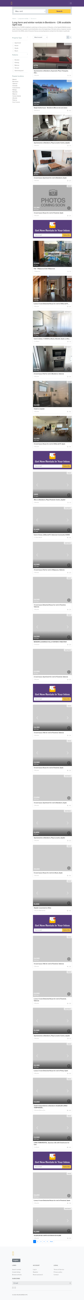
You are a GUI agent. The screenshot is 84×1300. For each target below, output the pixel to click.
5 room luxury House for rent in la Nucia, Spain (48, 873)
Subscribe (66, 235)
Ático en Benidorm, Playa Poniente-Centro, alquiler (49, 500)
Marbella (14, 92)
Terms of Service (59, 1269)
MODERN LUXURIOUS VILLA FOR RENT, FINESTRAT (50, 642)
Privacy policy (58, 1272)
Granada (14, 85)
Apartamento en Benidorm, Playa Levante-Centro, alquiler (52, 143)
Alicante (14, 98)
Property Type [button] (20, 38)
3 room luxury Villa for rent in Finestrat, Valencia (49, 732)
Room (16, 51)
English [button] (15, 1260)
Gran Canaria (16, 102)
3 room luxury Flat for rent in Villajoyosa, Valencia (49, 570)
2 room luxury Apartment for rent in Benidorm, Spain (50, 178)
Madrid (14, 79)
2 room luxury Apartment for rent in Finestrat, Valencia (51, 677)
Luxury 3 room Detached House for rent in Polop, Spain (51, 1070)
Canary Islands (16, 96)
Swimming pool (19, 70)
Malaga (14, 89)
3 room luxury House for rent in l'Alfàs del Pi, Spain (49, 444)
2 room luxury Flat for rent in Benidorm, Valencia (49, 374)
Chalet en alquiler (39, 409)
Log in (35, 1269)
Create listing (16, 1272)
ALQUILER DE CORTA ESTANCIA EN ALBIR (47, 1235)
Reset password (38, 1274)
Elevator (17, 60)
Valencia (14, 83)
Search (59, 11)
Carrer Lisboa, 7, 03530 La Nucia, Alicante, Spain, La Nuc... (52, 339)
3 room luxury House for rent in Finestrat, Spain (48, 213)
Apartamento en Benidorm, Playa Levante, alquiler (49, 838)
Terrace (17, 68)
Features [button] (20, 55)
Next (51, 1241)
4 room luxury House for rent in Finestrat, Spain (48, 768)
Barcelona (15, 81)
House (16, 45)
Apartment (18, 43)
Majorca (14, 94)
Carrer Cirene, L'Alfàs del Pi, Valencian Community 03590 (52, 535)
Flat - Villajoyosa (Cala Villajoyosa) (44, 268)
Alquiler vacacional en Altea (42, 908)
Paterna (14, 100)
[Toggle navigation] (70, 3)
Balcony (17, 65)
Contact (56, 1274)
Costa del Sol (16, 87)
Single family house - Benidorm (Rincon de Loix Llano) (50, 108)
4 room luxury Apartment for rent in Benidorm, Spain (50, 803)
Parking (17, 62)
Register (35, 1272)
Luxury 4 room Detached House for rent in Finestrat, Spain (52, 1200)
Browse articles (17, 1274)
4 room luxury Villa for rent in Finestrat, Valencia (49, 964)
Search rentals (16, 1269)
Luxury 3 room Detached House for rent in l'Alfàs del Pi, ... (51, 304)
